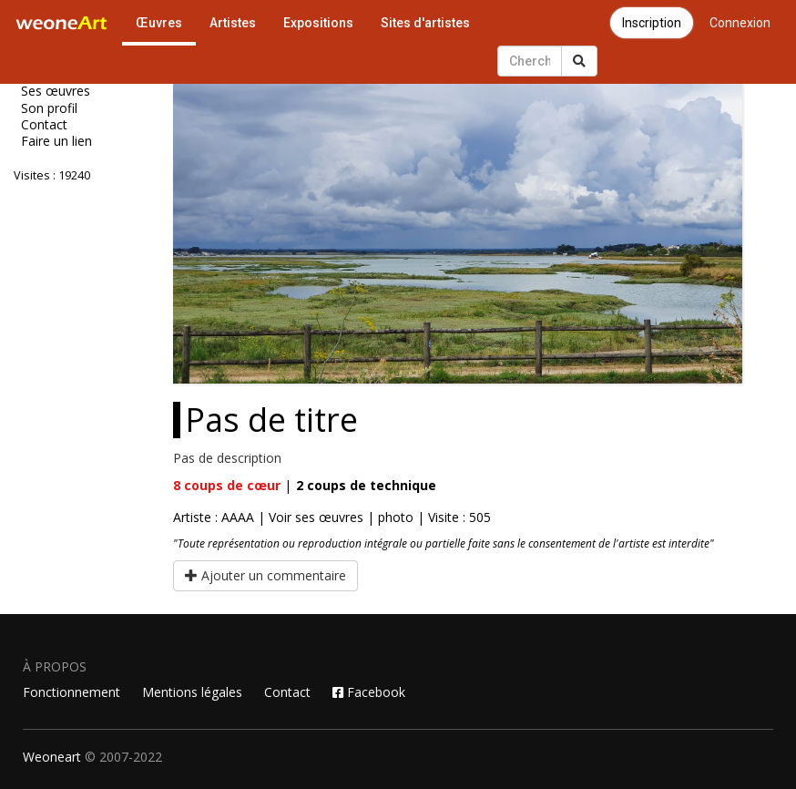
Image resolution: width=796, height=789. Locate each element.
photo (395, 517)
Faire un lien (56, 141)
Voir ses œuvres (316, 517)
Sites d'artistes (425, 22)
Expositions (318, 22)
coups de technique (366, 485)
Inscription (651, 22)
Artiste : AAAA (213, 517)
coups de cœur (227, 485)
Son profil (49, 108)
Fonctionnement (71, 692)
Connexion (739, 22)
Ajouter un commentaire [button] (265, 575)
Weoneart (52, 756)
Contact (44, 125)
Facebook (368, 692)
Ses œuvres (55, 91)
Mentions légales (192, 692)
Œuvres (159, 22)
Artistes (232, 22)
